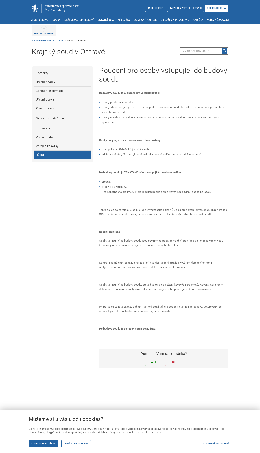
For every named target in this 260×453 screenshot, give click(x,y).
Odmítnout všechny (76, 443)
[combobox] (204, 51)
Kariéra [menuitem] (198, 19)
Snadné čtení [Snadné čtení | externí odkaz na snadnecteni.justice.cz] (156, 8)
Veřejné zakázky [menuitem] (218, 19)
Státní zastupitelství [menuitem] (79, 19)
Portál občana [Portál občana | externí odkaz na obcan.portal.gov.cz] (216, 8)
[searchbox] (204, 51)
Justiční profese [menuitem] (145, 19)
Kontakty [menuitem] (42, 73)
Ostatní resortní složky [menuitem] (114, 19)
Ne (173, 362)
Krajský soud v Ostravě (43, 41)
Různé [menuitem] (40, 155)
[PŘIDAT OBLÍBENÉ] (44, 30)
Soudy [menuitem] (57, 19)
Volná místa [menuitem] (44, 137)
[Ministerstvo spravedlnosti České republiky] (55, 8)
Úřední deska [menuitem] (45, 99)
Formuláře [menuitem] (43, 128)
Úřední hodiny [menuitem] (45, 82)
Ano (153, 362)
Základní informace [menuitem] (49, 91)
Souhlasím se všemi (43, 443)
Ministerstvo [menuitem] (40, 19)
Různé (61, 41)
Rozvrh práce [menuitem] (45, 108)
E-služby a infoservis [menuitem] (175, 19)
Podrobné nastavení (216, 443)
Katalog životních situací (186, 8)
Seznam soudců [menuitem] (47, 118)
